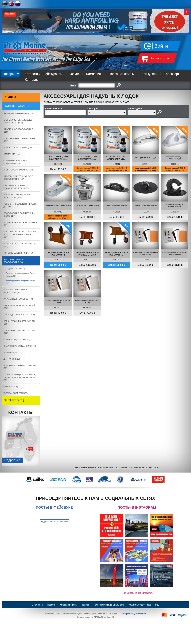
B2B (157, 605)
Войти (161, 46)
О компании (37, 605)
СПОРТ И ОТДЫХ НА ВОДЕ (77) (17, 339)
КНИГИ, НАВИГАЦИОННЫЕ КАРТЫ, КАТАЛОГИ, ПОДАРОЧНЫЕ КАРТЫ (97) (19, 377)
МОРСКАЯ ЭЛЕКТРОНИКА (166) (18, 148)
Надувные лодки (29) (15, 269)
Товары (8, 74)
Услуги (74, 74)
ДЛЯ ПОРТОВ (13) (11, 359)
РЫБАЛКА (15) (10, 352)
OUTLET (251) (13, 400)
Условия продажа (68, 605)
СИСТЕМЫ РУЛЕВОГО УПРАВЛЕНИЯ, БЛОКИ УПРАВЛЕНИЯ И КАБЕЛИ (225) (20, 234)
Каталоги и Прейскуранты (43, 74)
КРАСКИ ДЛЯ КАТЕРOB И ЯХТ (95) (19, 315)
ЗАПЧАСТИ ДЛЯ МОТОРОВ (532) (18, 299)
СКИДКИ (9, 97)
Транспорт (171, 74)
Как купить (149, 74)
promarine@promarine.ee (136, 613)
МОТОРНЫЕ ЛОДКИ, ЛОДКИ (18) (18, 253)
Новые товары (16, 106)
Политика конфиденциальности (108, 605)
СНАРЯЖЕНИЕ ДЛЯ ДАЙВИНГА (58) (19, 346)
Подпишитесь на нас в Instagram (137, 593)
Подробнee (12, 460)
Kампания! (94, 74)
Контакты (31, 79)
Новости (51, 605)
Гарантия (85, 605)
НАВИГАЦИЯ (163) (11, 154)
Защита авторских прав (139, 605)
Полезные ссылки (122, 74)
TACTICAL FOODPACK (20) (15, 393)
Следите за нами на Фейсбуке (54, 521)
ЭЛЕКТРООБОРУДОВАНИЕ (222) (18, 170)
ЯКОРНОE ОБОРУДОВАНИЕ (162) (18, 113)
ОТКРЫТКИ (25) (10, 387)
